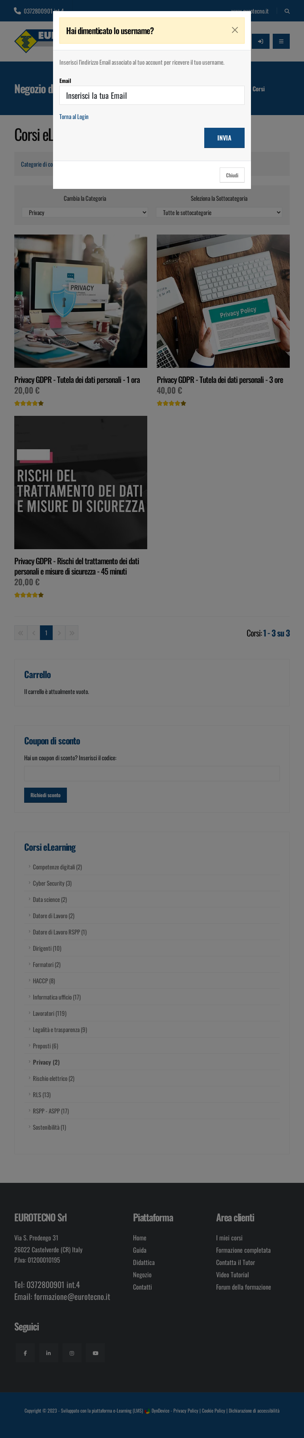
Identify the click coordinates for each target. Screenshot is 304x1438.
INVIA (224, 137)
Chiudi (232, 175)
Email (65, 81)
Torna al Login (74, 116)
